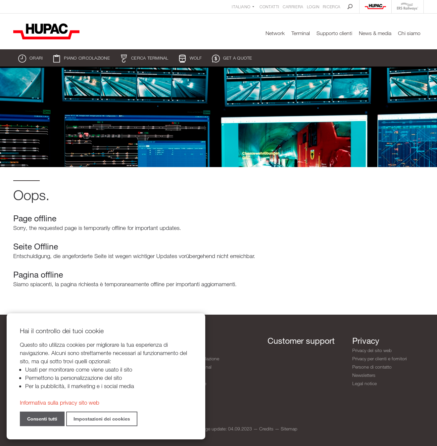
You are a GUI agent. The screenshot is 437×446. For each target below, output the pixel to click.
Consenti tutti (42, 419)
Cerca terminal (144, 59)
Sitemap (289, 428)
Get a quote (232, 59)
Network (275, 33)
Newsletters (363, 375)
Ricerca (332, 6)
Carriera (293, 6)
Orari (30, 59)
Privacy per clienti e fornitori (379, 358)
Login (313, 6)
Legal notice (364, 383)
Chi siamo (409, 33)
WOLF (190, 59)
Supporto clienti (334, 33)
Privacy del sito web (372, 350)
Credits (266, 428)
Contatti (269, 6)
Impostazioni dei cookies (101, 419)
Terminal (300, 33)
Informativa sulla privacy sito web (59, 402)
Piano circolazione (81, 59)
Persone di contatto (372, 367)
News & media (375, 33)
